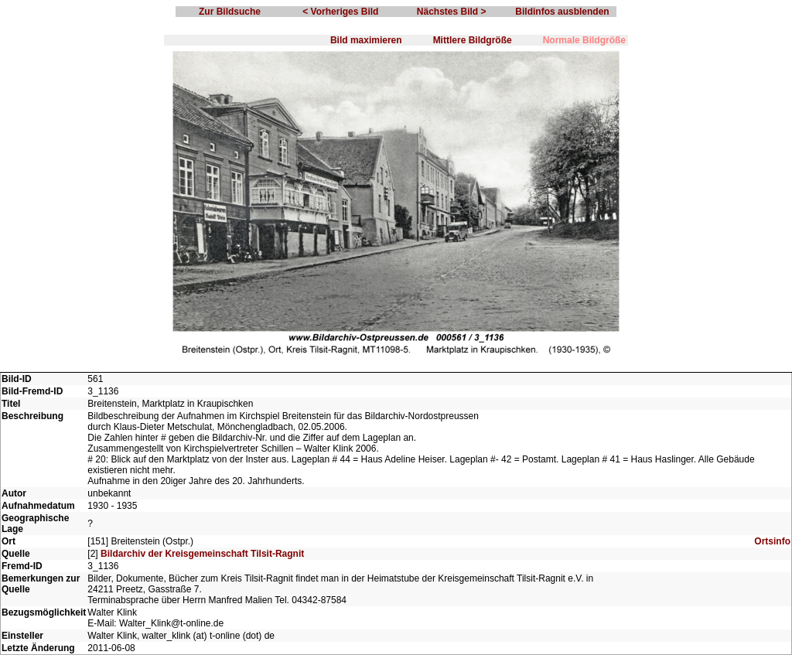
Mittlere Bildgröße (472, 40)
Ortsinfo (772, 541)
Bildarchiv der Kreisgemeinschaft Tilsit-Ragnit (202, 553)
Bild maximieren (366, 40)
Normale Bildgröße (584, 40)
